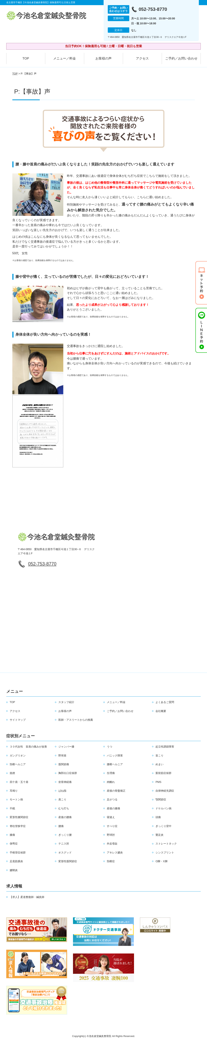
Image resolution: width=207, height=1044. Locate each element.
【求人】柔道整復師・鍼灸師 (27, 897)
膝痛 (12, 834)
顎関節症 (160, 799)
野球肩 (62, 755)
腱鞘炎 (14, 870)
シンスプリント (164, 852)
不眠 (12, 808)
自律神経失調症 (164, 790)
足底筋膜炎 (16, 861)
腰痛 (61, 826)
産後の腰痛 (65, 817)
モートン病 (16, 799)
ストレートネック (166, 843)
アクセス (142, 58)
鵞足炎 (159, 834)
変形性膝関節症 (19, 817)
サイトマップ (18, 719)
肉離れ (111, 781)
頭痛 (158, 817)
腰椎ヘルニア (115, 764)
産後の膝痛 (113, 808)
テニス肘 (63, 843)
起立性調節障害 (164, 746)
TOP (25, 58)
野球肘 (111, 834)
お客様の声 (103, 58)
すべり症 (112, 826)
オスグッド (65, 852)
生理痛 (111, 773)
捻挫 (12, 773)
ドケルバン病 (163, 808)
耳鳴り (14, 790)
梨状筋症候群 (163, 773)
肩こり (62, 799)
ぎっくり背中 (163, 826)
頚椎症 (111, 861)
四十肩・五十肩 (19, 781)
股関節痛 (63, 764)
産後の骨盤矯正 (116, 790)
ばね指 (62, 790)
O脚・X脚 (161, 861)
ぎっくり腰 (65, 834)
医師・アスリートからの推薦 (75, 719)
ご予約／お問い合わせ (181, 58)
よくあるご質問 (164, 702)
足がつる (112, 799)
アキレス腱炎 (115, 852)
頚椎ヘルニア (18, 764)
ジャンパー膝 (66, 746)
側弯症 (14, 843)
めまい (159, 764)
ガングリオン (18, 755)
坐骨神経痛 (65, 781)
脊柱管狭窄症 (18, 826)
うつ (109, 746)
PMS (158, 781)
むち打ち (63, 808)
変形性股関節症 (67, 861)
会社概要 (160, 711)
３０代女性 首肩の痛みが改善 (28, 746)
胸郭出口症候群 (67, 773)
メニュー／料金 (64, 58)
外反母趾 (112, 843)
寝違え (111, 817)
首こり (159, 755)
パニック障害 (115, 755)
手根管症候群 (18, 852)
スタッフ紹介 (66, 702)
